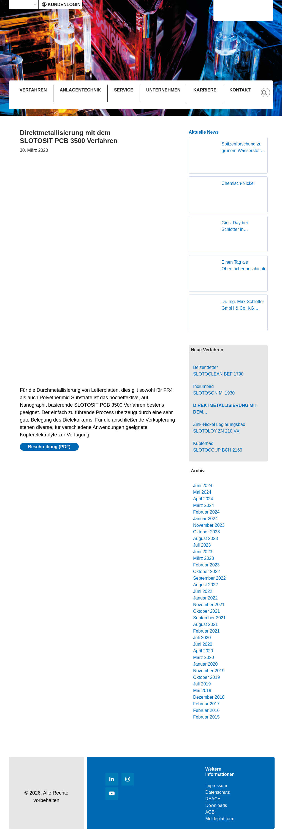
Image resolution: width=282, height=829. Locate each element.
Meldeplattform (219, 818)
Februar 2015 (206, 717)
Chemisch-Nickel (237, 183)
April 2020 (203, 651)
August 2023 (205, 538)
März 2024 (203, 505)
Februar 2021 (206, 631)
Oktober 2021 (206, 611)
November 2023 (208, 525)
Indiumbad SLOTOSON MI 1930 (214, 389)
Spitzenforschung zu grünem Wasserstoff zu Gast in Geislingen (243, 148)
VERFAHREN (33, 90)
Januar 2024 (205, 518)
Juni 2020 (202, 644)
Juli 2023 (202, 545)
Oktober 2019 (206, 677)
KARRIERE (204, 90)
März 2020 (203, 657)
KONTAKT (240, 90)
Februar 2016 (206, 710)
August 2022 (205, 584)
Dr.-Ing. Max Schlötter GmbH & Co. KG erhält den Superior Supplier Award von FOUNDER (242, 305)
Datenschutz (217, 792)
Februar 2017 (206, 703)
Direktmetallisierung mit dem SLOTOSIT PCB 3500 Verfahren (225, 409)
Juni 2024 (202, 485)
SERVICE (123, 90)
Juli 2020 (202, 637)
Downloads (216, 805)
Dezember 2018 (208, 697)
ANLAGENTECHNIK (80, 90)
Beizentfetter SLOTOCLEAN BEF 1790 (218, 370)
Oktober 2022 (206, 571)
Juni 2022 (202, 591)
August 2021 (205, 624)
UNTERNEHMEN (163, 90)
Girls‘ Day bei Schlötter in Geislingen (234, 226)
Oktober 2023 (206, 532)
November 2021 (208, 604)
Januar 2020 (205, 664)
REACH (213, 798)
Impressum (216, 785)
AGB (210, 812)
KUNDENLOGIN (61, 4)
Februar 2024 (206, 512)
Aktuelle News (203, 132)
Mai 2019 (202, 690)
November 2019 (208, 670)
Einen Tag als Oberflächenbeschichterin (243, 265)
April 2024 (203, 498)
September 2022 (209, 578)
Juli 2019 (202, 684)
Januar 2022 (205, 598)
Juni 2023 (202, 551)
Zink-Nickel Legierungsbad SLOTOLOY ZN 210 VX (219, 427)
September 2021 (209, 617)
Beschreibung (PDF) (49, 446)
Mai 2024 (202, 492)
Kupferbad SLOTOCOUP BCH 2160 (217, 446)
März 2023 (203, 558)
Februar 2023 (206, 565)
